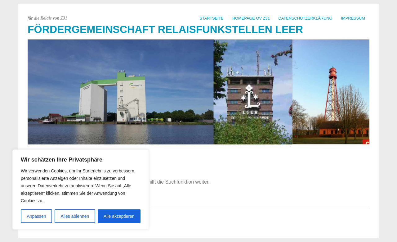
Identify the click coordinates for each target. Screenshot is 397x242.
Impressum (353, 18)
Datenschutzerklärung (305, 18)
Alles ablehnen (74, 216)
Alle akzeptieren (119, 216)
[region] (80, 189)
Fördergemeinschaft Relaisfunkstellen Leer (165, 29)
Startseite (211, 18)
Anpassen (36, 216)
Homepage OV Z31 (251, 18)
